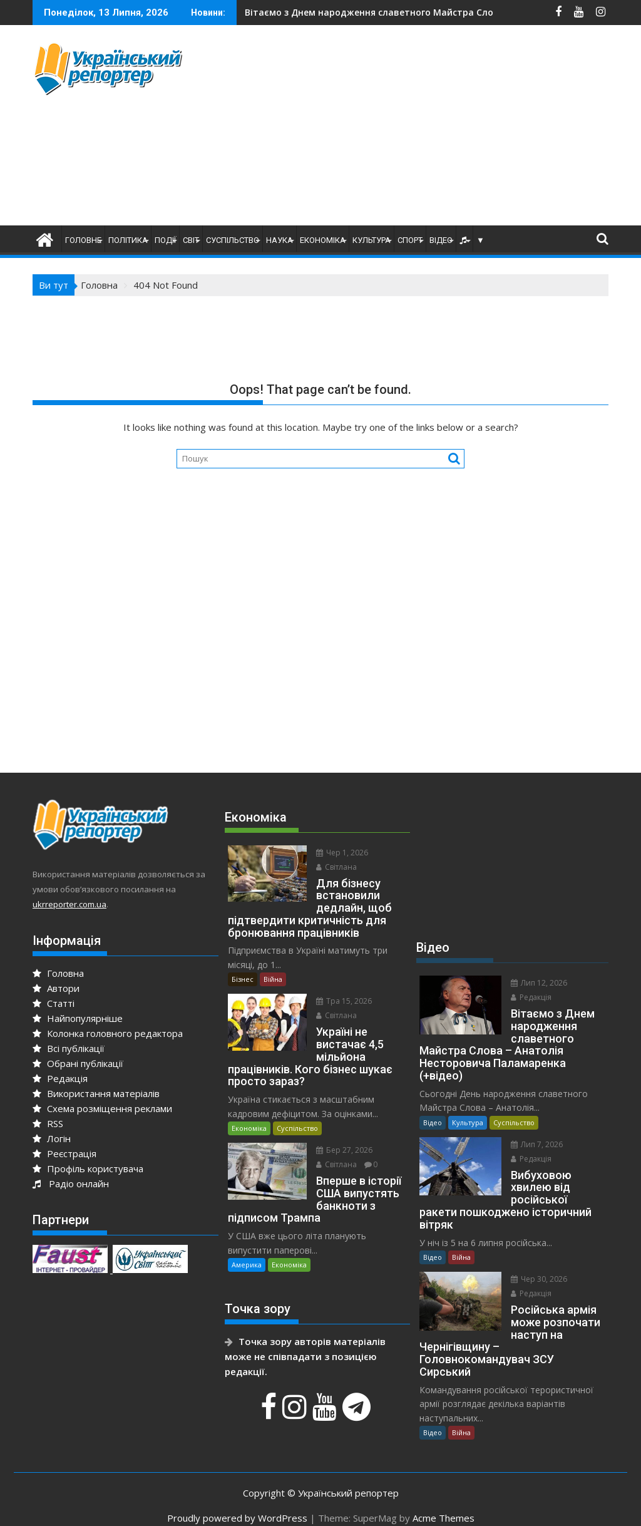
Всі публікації (69, 1048)
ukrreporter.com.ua (69, 904)
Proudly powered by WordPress (237, 1505)
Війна (273, 979)
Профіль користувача (88, 1168)
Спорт (410, 240)
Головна (58, 973)
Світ (191, 240)
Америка (247, 1239)
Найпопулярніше (78, 1018)
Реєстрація (64, 1153)
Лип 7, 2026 (535, 1144)
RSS (48, 1123)
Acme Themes (443, 1505)
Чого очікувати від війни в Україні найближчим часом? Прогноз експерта (440, 12)
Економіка (323, 240)
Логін (52, 1138)
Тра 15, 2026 (342, 1001)
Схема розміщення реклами (102, 1108)
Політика (128, 240)
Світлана (334, 867)
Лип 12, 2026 (537, 982)
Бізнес (243, 979)
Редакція (60, 1078)
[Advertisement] (428, 128)
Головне (83, 240)
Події (165, 240)
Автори (56, 988)
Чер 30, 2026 (537, 1266)
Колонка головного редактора (108, 1033)
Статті (53, 1003)
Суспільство (232, 240)
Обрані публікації (78, 1063)
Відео (441, 240)
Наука (279, 240)
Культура (371, 240)
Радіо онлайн (71, 1183)
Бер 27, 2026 (342, 1137)
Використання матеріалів (96, 1093)
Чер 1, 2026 (340, 852)
